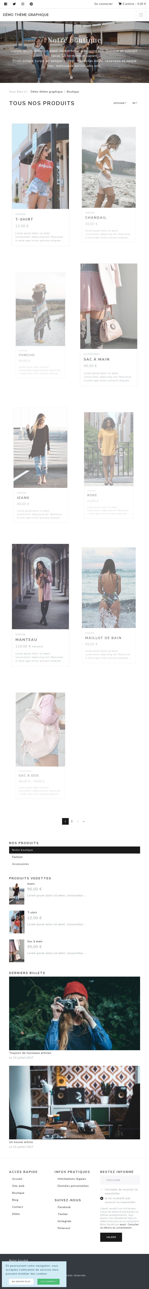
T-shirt (32, 912)
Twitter (63, 1214)
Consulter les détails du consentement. (119, 1226)
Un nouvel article (74, 1105)
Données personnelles (73, 1186)
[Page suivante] (78, 821)
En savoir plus (21, 1281)
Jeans (31, 884)
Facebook (64, 1207)
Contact (17, 1207)
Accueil (17, 1179)
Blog (15, 1200)
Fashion (17, 857)
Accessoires (20, 864)
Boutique (18, 1193)
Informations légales (72, 1179)
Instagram (64, 1221)
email (123, 1224)
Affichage (119, 103)
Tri (133, 103)
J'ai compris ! (48, 1281)
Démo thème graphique (26, 15)
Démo (16, 1214)
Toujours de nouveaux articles (74, 1016)
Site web (18, 1186)
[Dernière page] (84, 821)
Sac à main (35, 941)
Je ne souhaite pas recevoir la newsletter (120, 1200)
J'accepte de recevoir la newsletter (121, 1191)
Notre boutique (22, 850)
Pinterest (64, 1228)
